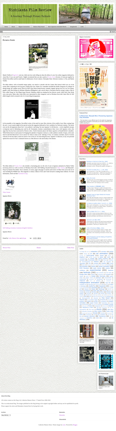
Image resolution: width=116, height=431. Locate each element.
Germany (103, 276)
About (13, 26)
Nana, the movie (91, 178)
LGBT (101, 287)
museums (87, 290)
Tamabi (95, 313)
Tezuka (108, 313)
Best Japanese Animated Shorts (57, 26)
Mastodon (62, 415)
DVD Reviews (84, 268)
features (110, 270)
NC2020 (94, 294)
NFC (90, 296)
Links (82, 26)
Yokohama (81, 317)
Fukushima (100, 274)
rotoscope (84, 305)
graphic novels (89, 277)
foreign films (83, 274)
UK (94, 314)
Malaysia (86, 289)
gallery (87, 276)
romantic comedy (108, 304)
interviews (90, 284)
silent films (110, 309)
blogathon (82, 257)
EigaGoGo (16, 75)
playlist (89, 301)
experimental (95, 270)
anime (111, 251)
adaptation (94, 251)
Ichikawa (98, 280)
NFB (85, 296)
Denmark (89, 264)
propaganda (104, 301)
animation (103, 251)
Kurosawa (86, 287)
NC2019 (88, 295)
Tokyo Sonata (6, 192)
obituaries (96, 298)
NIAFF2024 (102, 296)
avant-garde (90, 255)
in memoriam (107, 280)
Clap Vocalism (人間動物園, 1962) (96, 186)
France (93, 274)
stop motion (98, 311)
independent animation (89, 283)
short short (91, 309)
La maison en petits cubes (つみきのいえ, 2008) (99, 203)
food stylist (108, 272)
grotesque (98, 277)
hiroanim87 (91, 279)
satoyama (110, 306)
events (108, 268)
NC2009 (87, 292)
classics (96, 261)
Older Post (70, 248)
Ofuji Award (106, 298)
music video (96, 290)
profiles (96, 301)
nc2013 (81, 293)
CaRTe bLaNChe (103, 258)
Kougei (80, 287)
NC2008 (81, 292)
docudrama (109, 265)
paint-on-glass (94, 299)
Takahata (89, 313)
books (101, 257)
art (91, 253)
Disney (102, 264)
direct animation (96, 264)
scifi (98, 307)
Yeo (110, 316)
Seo (110, 307)
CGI (99, 260)
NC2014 (89, 293)
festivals (86, 272)
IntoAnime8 (97, 284)
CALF (108, 257)
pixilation (81, 301)
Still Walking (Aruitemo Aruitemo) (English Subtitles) (17, 228)
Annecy (85, 253)
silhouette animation (87, 311)
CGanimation (91, 260)
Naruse (110, 290)
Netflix (80, 296)
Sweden (83, 313)
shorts (99, 309)
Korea (110, 286)
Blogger (75, 425)
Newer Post (6, 248)
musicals (104, 290)
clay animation (107, 261)
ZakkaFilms (89, 318)
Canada (92, 258)
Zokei (97, 318)
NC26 (110, 294)
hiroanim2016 (82, 279)
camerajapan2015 (83, 258)
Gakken (81, 276)
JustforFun (92, 286)
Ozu (88, 299)
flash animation (100, 272)
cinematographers (86, 261)
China (104, 260)
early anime (97, 268)
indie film (107, 282)
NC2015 (96, 293)
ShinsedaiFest (82, 309)
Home (6, 26)
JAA (107, 284)
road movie (93, 304)
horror (91, 280)
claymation (82, 263)
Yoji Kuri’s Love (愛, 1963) (93, 219)
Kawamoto (102, 286)
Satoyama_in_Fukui (87, 307)
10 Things (81, 251)
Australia (81, 255)
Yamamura (102, 316)
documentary (83, 266)
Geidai (93, 276)
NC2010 (94, 292)
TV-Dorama (88, 314)
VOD (108, 314)
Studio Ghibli (109, 311)
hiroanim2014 (108, 277)
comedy (96, 263)
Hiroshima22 (100, 279)
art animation (102, 253)
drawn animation (104, 266)
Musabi (81, 290)
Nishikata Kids (109, 296)
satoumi (104, 305)
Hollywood (82, 280)
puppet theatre (94, 303)
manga (93, 289)
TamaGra (103, 313)
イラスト (105, 318)
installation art (82, 284)
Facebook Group (22, 173)
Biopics (109, 255)
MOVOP (109, 289)
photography (103, 299)
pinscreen (110, 299)
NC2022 (105, 294)
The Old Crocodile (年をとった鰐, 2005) (97, 169)
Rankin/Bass (105, 303)
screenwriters (104, 307)
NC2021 (99, 294)
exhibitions (82, 270)
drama (93, 266)
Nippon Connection (24, 26)
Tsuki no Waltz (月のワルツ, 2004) (96, 211)
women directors (89, 316)
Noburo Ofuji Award (38, 26)
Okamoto (81, 299)
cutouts (103, 263)
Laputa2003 (94, 287)
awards (102, 255)
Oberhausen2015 (86, 298)
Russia (90, 306)
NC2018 (81, 295)
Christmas (110, 260)
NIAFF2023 (95, 296)
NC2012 (108, 292)
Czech (111, 263)
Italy (103, 284)
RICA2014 (86, 304)
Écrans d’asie (51, 77)
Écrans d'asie (9, 40)
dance (83, 265)
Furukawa (108, 274)
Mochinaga (101, 289)
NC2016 (102, 293)
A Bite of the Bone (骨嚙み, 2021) (95, 228)
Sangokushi (73, 26)
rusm (64, 425)
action (87, 251)
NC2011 (101, 292)
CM (89, 263)
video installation (101, 314)
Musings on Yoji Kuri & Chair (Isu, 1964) (97, 161)
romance (100, 304)
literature (108, 287)
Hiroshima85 (108, 279)
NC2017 (109, 293)
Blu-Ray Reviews (93, 257)
